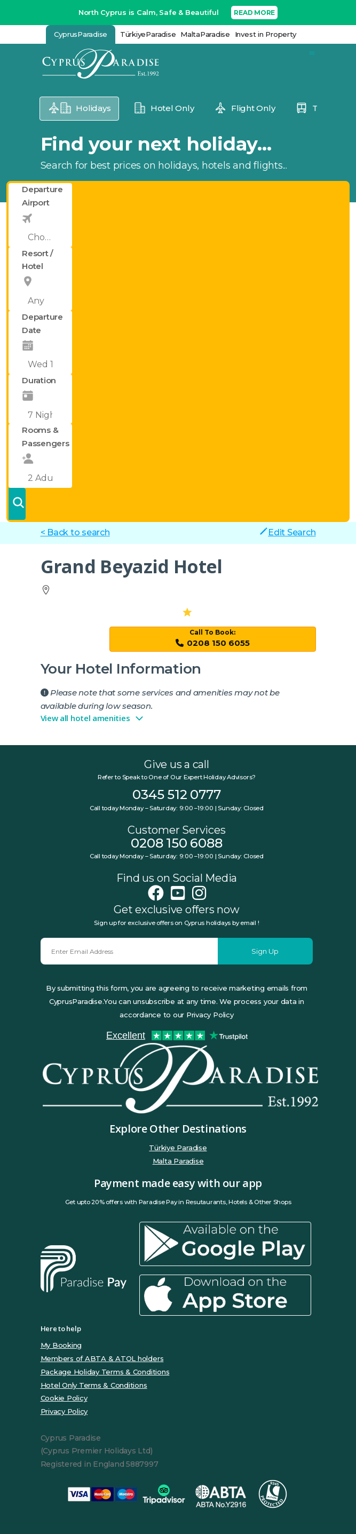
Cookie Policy (64, 1398)
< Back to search (75, 532)
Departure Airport (42, 196)
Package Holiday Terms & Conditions (105, 1371)
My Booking (61, 1345)
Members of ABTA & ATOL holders (102, 1358)
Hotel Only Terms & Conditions (94, 1385)
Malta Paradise (178, 1161)
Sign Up (265, 951)
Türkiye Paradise (178, 1147)
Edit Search (287, 532)
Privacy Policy (64, 1411)
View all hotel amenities (93, 718)
